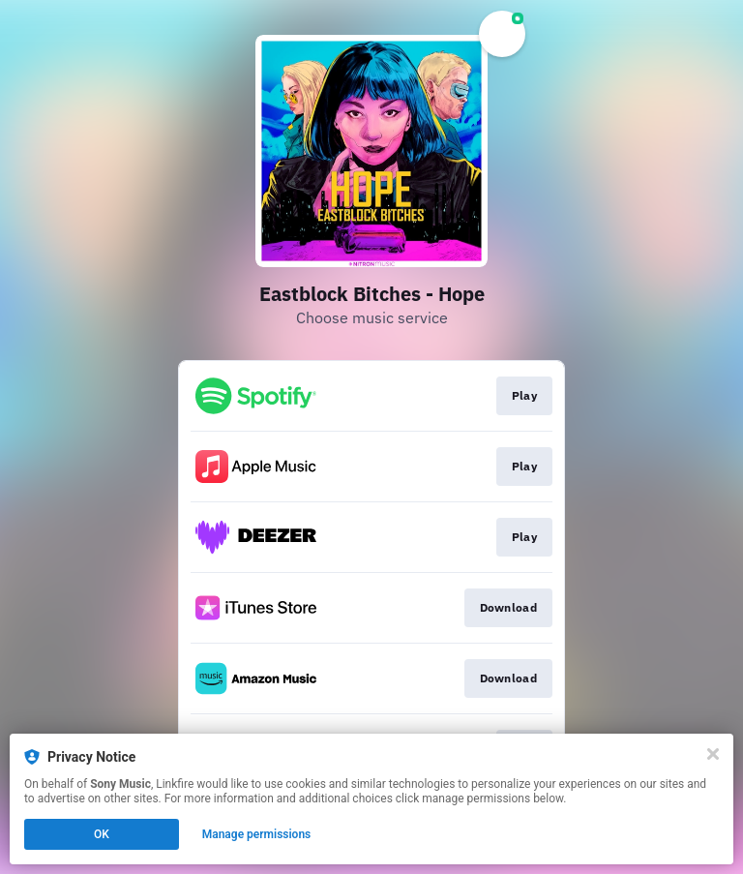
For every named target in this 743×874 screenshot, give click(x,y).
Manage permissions (257, 834)
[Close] (713, 753)
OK (101, 834)
